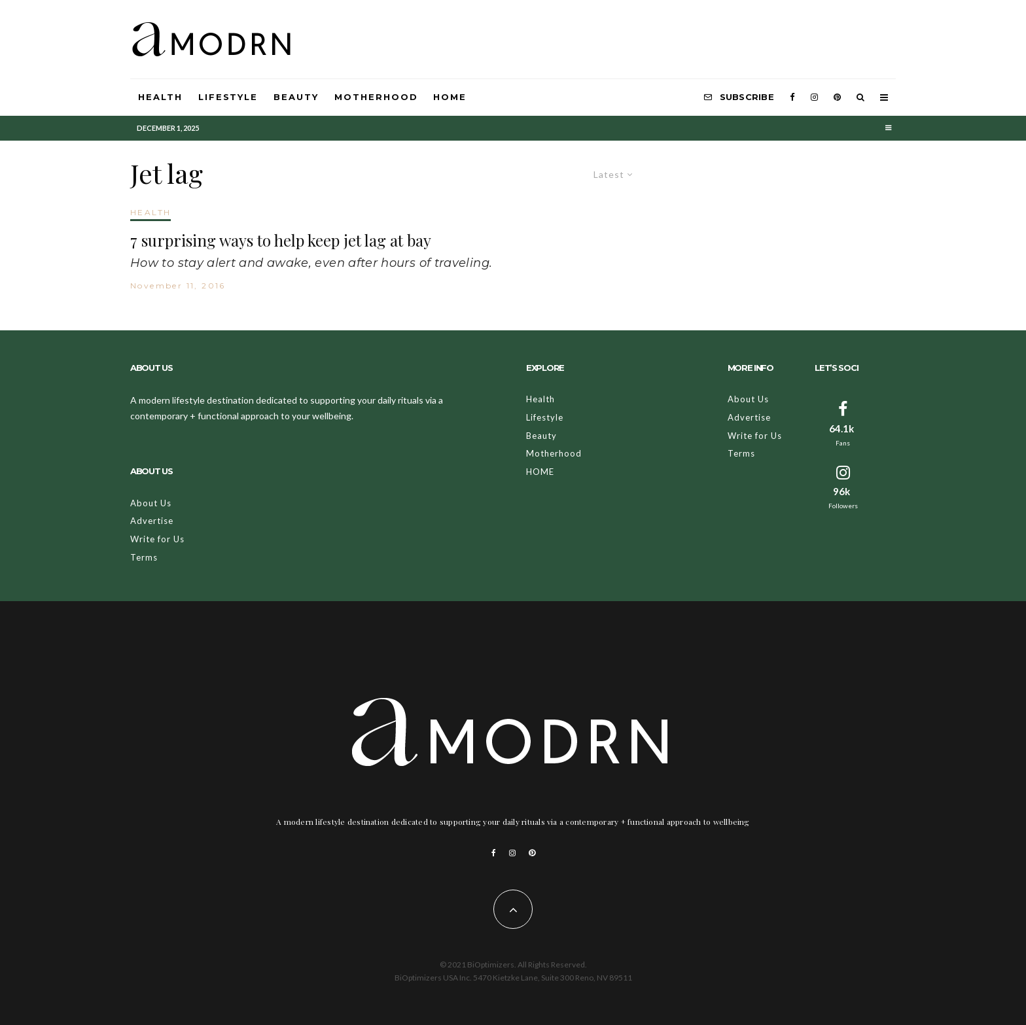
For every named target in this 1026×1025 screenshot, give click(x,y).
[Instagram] (814, 97)
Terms (144, 557)
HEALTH (150, 212)
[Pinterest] (837, 97)
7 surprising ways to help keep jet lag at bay (280, 240)
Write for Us (157, 539)
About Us (150, 503)
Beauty (296, 97)
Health (160, 97)
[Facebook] (792, 97)
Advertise (151, 520)
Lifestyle (228, 97)
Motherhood (376, 97)
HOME (450, 97)
